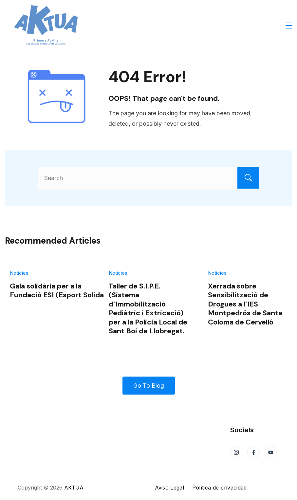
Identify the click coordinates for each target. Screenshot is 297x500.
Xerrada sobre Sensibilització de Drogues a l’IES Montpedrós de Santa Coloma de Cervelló (245, 304)
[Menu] (289, 25)
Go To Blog (148, 385)
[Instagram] (236, 452)
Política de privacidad (219, 487)
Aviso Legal (169, 487)
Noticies (19, 273)
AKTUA (74, 487)
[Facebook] (253, 452)
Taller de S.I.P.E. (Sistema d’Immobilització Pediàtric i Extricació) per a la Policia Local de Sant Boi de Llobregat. (148, 308)
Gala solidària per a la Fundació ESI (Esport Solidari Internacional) (84, 290)
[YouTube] (271, 452)
